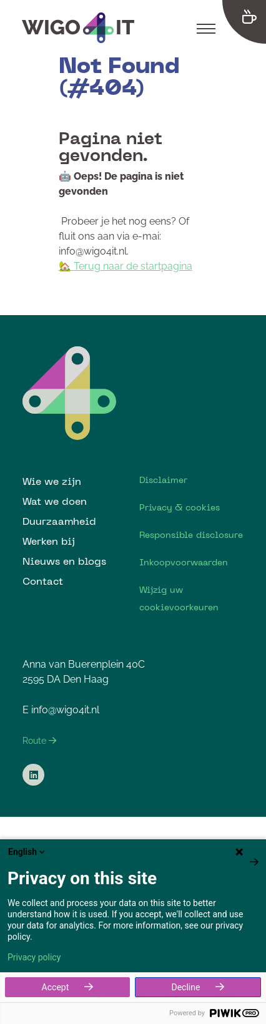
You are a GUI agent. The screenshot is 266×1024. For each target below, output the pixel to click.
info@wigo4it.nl (65, 710)
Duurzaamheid (59, 521)
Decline (185, 987)
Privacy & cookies (179, 507)
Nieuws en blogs (64, 561)
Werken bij (48, 541)
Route (39, 741)
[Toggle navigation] (206, 28)
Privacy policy (34, 957)
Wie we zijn (51, 481)
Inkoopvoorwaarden (183, 562)
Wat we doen (54, 501)
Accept (55, 987)
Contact (42, 581)
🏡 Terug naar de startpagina (125, 266)
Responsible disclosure (191, 534)
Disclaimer (163, 479)
